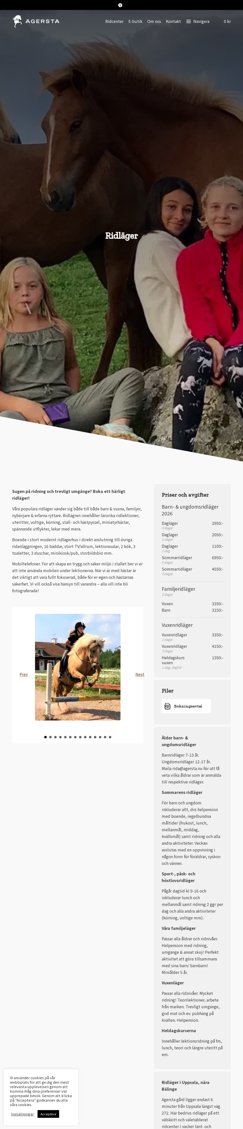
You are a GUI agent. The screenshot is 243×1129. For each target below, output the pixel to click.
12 (100, 737)
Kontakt (173, 21)
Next (139, 674)
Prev (24, 674)
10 (90, 737)
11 (95, 737)
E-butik (135, 21)
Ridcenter (114, 21)
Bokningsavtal (188, 706)
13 (105, 737)
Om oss (154, 21)
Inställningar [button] (22, 1114)
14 (110, 737)
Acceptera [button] (48, 1114)
